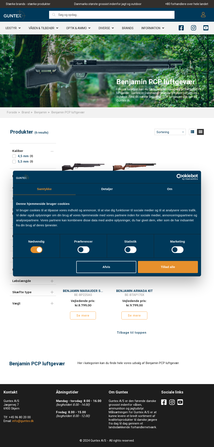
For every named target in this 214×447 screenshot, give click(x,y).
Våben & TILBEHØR (41, 28)
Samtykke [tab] (44, 189)
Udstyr (11, 28)
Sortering (163, 132)
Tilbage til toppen (131, 329)
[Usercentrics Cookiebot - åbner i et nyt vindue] (179, 177)
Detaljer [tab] (107, 189)
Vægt (16, 303)
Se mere (82, 312)
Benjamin (40, 112)
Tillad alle (168, 267)
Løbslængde (21, 281)
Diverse (104, 28)
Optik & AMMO (76, 28)
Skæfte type (22, 292)
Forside (12, 112)
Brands (128, 28)
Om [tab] (169, 189)
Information (150, 28)
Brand (26, 112)
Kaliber (17, 151)
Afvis (106, 267)
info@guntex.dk (23, 417)
